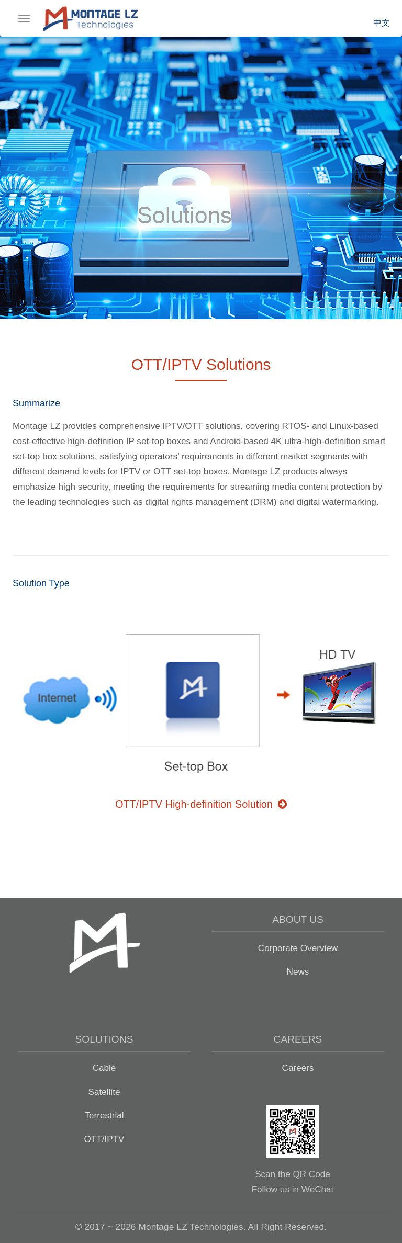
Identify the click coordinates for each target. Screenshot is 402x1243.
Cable (104, 1068)
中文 (381, 22)
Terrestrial (104, 1115)
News (298, 971)
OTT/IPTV (104, 1139)
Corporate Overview (298, 948)
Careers (298, 1068)
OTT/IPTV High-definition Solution (201, 804)
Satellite (104, 1092)
